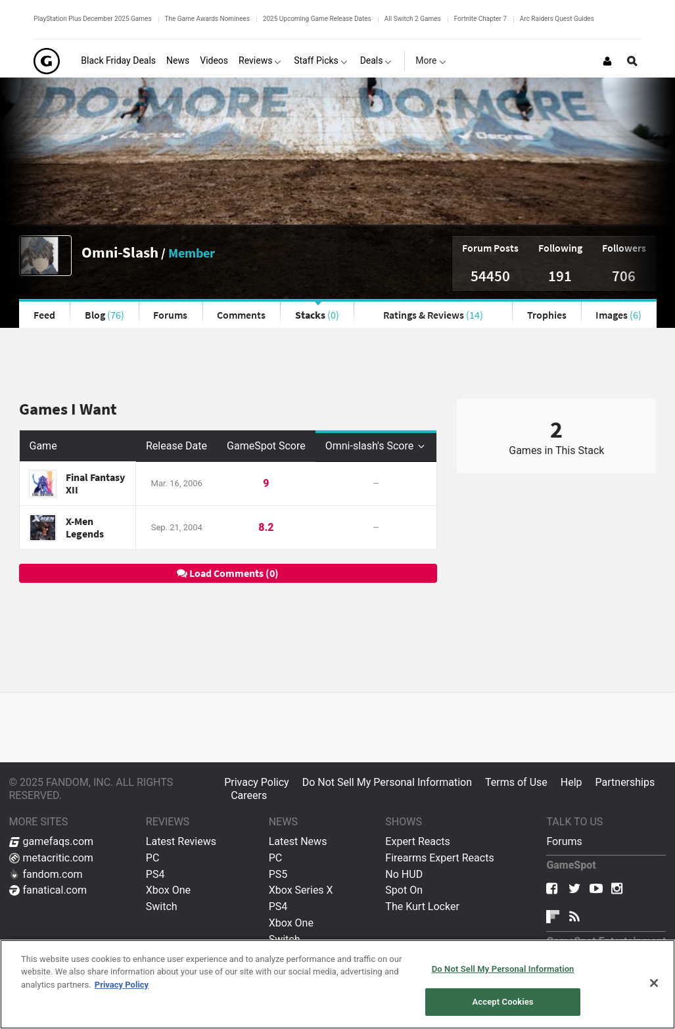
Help (571, 782)
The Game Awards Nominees (207, 18)
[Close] (654, 983)
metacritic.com (51, 858)
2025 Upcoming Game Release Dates (317, 18)
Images (618, 314)
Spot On (404, 890)
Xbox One (168, 890)
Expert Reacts (417, 841)
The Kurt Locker (422, 906)
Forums (170, 314)
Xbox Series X (301, 890)
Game (43, 446)
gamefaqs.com (51, 841)
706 (624, 275)
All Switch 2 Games (412, 18)
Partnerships (625, 782)
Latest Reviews (181, 841)
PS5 (278, 874)
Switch (161, 906)
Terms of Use (516, 782)
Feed (44, 314)
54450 (490, 275)
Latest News (298, 841)
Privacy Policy (256, 782)
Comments (241, 314)
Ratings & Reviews (433, 314)
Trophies (547, 314)
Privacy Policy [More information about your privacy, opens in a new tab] (122, 985)
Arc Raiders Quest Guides (557, 18)
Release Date (176, 446)
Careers (249, 795)
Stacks (317, 314)
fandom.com (46, 874)
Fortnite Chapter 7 (480, 18)
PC (153, 858)
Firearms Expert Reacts (439, 858)
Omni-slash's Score (376, 446)
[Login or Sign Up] (607, 61)
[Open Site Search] (632, 61)
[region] (337, 984)
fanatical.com (48, 890)
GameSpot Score (266, 446)
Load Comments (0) (228, 573)
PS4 (155, 874)
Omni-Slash (119, 252)
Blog (104, 314)
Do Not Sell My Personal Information (387, 782)
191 (560, 275)
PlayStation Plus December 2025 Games (92, 18)
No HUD (404, 874)
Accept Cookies (503, 1002)
